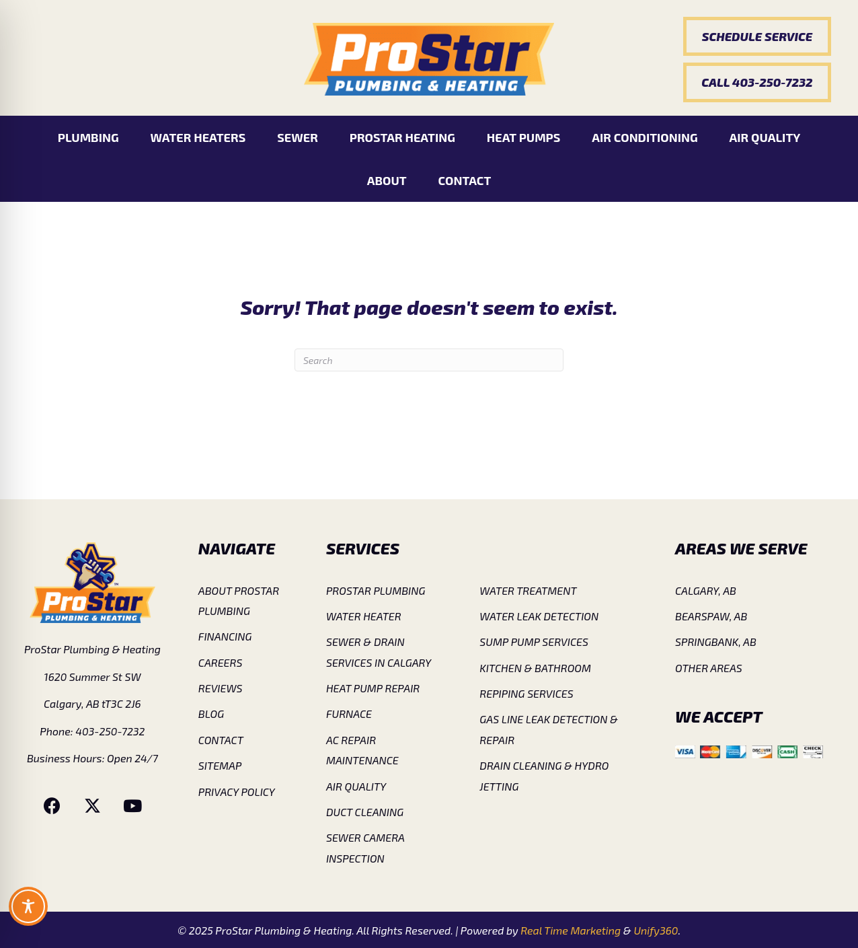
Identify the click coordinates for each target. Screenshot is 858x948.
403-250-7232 (110, 731)
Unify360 (655, 930)
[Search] (429, 360)
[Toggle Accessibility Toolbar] (28, 906)
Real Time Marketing (570, 930)
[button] (757, 36)
